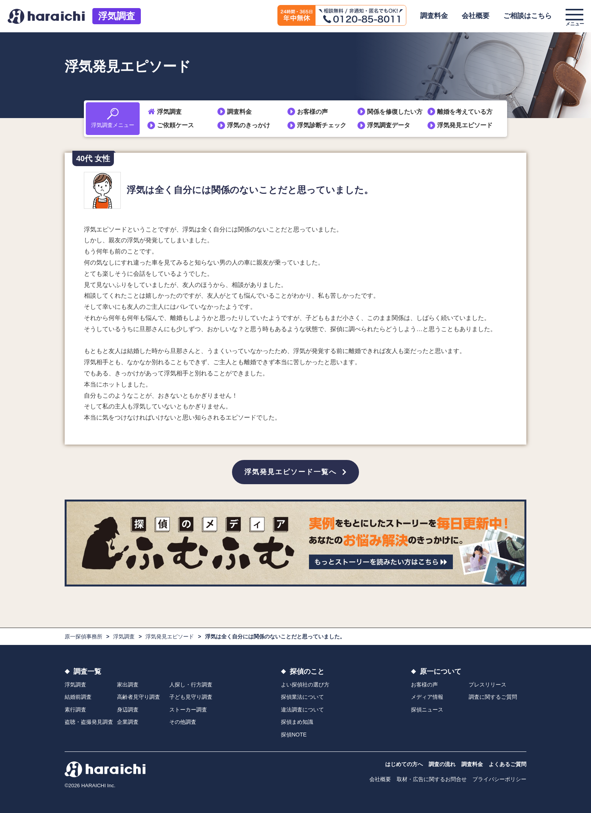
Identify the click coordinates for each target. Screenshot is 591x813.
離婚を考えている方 (464, 111)
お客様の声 (312, 111)
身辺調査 (128, 709)
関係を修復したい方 (394, 111)
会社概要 (475, 16)
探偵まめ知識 (297, 722)
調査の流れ (442, 764)
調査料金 (434, 16)
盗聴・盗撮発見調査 (89, 722)
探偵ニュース (427, 709)
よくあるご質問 (507, 764)
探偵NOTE (294, 734)
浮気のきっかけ (248, 125)
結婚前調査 (78, 697)
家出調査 (128, 684)
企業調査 (128, 722)
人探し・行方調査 (190, 684)
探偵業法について (302, 697)
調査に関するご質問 (493, 697)
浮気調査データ (388, 125)
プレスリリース (487, 684)
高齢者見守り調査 (138, 697)
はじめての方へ (404, 764)
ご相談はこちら (527, 16)
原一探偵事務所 (83, 636)
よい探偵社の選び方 (305, 684)
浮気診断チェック (321, 125)
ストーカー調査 (188, 709)
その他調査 (182, 722)
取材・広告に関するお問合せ (432, 779)
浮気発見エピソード (464, 125)
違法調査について (302, 709)
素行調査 (75, 709)
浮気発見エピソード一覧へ (290, 472)
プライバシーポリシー (499, 779)
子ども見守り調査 (190, 697)
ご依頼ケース (175, 125)
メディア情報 (427, 697)
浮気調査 (116, 16)
